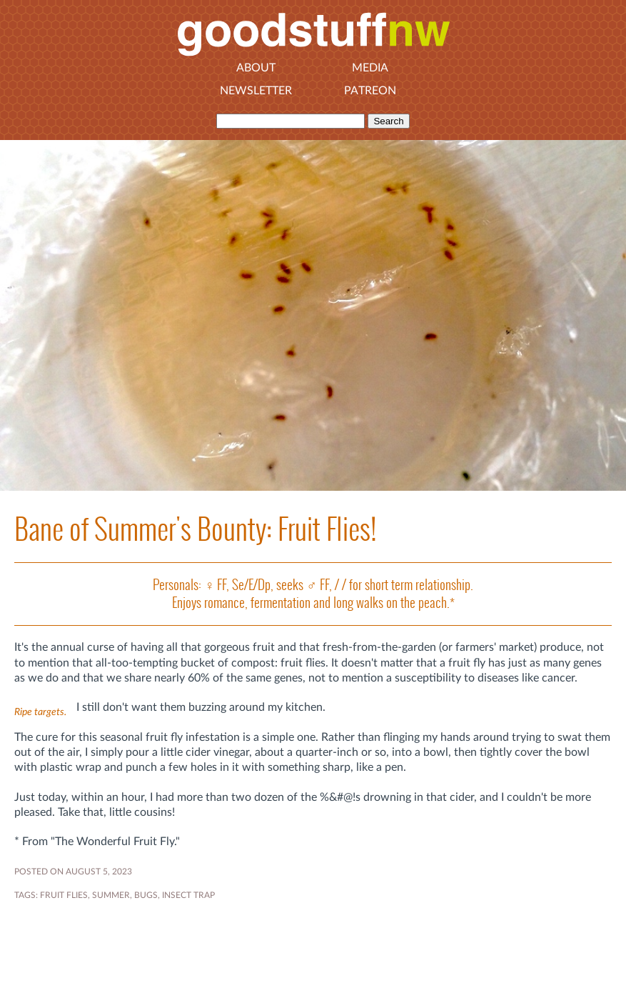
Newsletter (256, 90)
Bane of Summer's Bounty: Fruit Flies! (195, 529)
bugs (146, 895)
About (256, 68)
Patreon (370, 90)
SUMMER (111, 895)
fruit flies (64, 895)
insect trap (188, 895)
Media (370, 68)
